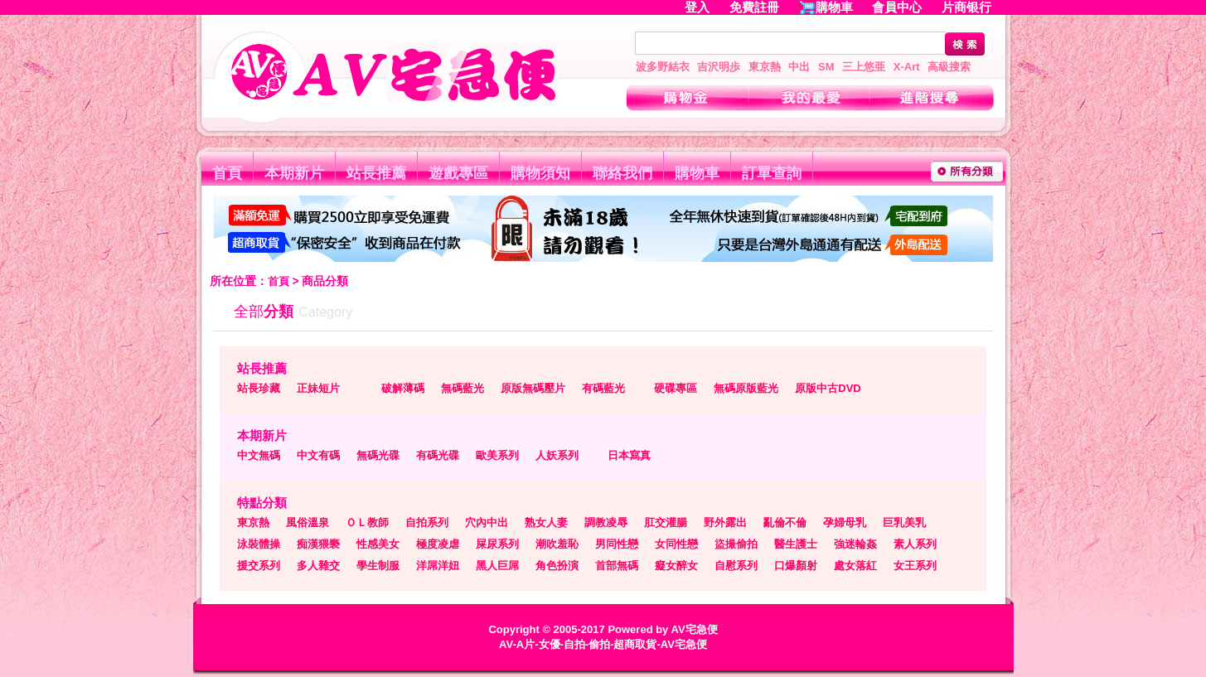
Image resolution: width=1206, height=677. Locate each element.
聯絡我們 (622, 173)
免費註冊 (754, 7)
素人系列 (915, 544)
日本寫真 (629, 455)
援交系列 (258, 565)
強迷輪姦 (855, 544)
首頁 (227, 173)
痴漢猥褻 (318, 544)
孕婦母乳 (844, 522)
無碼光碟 (378, 455)
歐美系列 (497, 455)
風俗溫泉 (307, 522)
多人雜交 (318, 565)
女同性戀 (676, 544)
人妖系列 (557, 455)
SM (826, 66)
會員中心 (897, 7)
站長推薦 (376, 173)
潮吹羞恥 (557, 544)
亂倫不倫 (784, 522)
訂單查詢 (772, 173)
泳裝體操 (258, 544)
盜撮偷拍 (736, 544)
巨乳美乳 (904, 522)
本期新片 (294, 173)
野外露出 (725, 522)
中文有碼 (318, 455)
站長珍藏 (258, 388)
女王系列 (915, 565)
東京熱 (764, 66)
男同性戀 (616, 544)
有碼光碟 (437, 455)
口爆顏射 (795, 565)
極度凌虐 (437, 544)
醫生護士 (795, 544)
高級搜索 (949, 66)
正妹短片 (318, 388)
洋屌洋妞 (437, 565)
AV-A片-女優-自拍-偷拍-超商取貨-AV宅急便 (603, 644)
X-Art (907, 66)
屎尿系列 (497, 544)
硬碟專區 (675, 388)
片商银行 (973, 7)
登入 (697, 7)
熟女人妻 (546, 522)
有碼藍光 (603, 388)
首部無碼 (616, 565)
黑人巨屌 (497, 565)
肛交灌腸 (665, 522)
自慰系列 (736, 565)
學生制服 (378, 565)
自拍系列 (426, 522)
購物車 (834, 7)
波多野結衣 (663, 66)
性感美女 (378, 544)
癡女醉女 (676, 565)
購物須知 (540, 173)
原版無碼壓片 (533, 388)
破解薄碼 (402, 388)
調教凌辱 (605, 522)
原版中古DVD (827, 388)
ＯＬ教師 (367, 522)
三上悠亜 (863, 66)
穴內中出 (486, 522)
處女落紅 (855, 565)
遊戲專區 (458, 173)
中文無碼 (258, 455)
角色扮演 (557, 565)
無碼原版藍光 (746, 388)
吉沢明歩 (718, 66)
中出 (799, 66)
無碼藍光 (462, 388)
